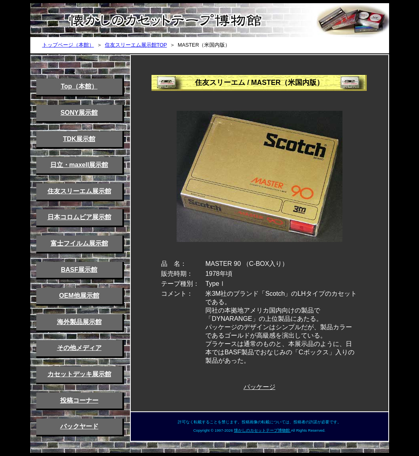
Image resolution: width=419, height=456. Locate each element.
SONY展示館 (79, 112)
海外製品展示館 (79, 321)
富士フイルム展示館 (79, 243)
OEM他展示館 (79, 295)
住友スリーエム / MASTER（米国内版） (259, 82)
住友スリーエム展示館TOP (136, 45)
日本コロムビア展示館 (79, 217)
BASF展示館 (79, 269)
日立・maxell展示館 (79, 164)
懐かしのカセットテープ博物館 (262, 430)
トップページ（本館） (68, 45)
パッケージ (259, 386)
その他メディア (79, 347)
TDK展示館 (79, 139)
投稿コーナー (79, 400)
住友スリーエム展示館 (79, 191)
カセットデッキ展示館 (79, 374)
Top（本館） (79, 86)
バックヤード (79, 426)
